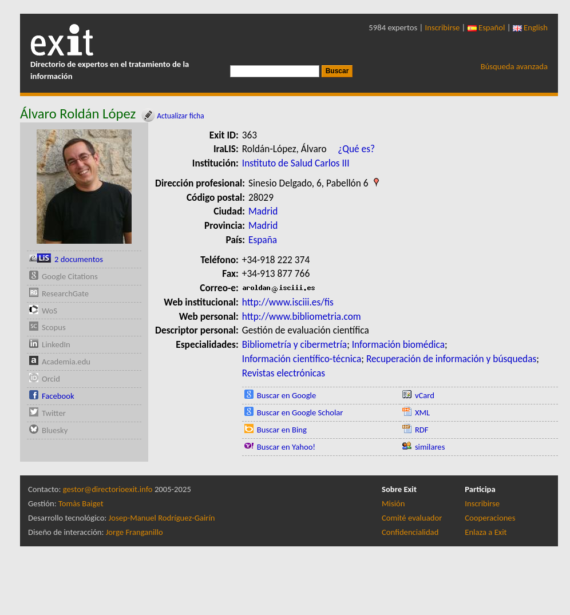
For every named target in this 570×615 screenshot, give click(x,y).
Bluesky (55, 430)
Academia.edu (66, 361)
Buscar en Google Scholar (300, 412)
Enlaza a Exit (485, 532)
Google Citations (70, 276)
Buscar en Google (286, 395)
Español (486, 27)
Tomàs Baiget (81, 503)
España (262, 239)
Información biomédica (398, 344)
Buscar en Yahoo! (286, 447)
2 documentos (78, 259)
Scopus (54, 327)
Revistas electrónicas (283, 373)
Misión (393, 503)
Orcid (51, 379)
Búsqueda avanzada (514, 66)
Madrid (263, 211)
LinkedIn (56, 344)
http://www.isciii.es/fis (288, 302)
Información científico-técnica (302, 358)
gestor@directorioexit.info (108, 489)
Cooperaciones (490, 518)
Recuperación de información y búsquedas (451, 358)
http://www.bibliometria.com (301, 316)
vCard (424, 395)
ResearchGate (65, 293)
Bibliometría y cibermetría (294, 344)
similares (430, 447)
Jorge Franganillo (134, 532)
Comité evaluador (412, 518)
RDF (422, 429)
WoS (49, 310)
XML (422, 412)
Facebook (58, 396)
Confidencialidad (410, 532)
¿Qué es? (356, 148)
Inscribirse (442, 27)
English (530, 27)
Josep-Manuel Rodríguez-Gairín (162, 518)
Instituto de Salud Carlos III (296, 163)
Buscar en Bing (282, 429)
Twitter (54, 413)
